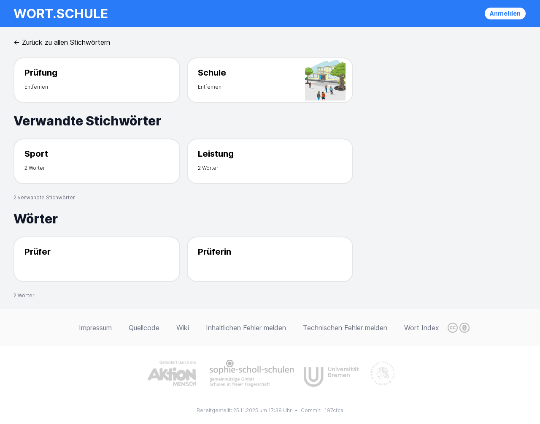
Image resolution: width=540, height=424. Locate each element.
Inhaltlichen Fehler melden (246, 327)
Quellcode (144, 327)
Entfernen (36, 87)
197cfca (333, 410)
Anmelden (505, 13)
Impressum (95, 327)
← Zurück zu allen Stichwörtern (62, 42)
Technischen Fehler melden (345, 327)
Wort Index (421, 327)
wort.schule (61, 13)
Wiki (182, 327)
